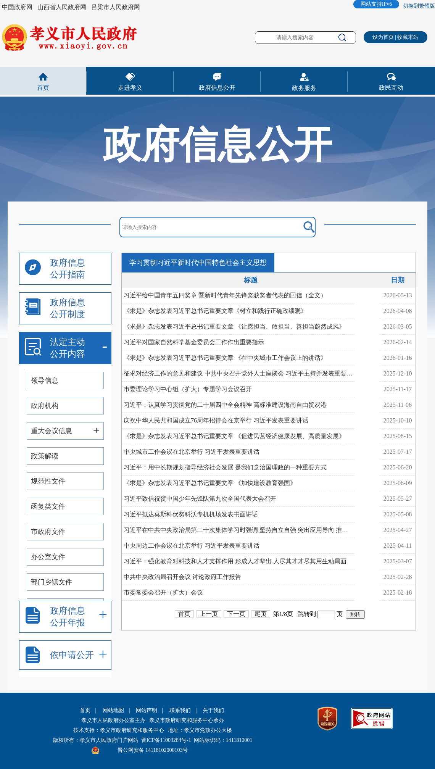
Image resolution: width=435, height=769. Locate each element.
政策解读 (44, 456)
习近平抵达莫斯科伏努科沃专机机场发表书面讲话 (191, 514)
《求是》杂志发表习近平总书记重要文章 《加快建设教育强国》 (210, 483)
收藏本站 (408, 37)
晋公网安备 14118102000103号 (153, 750)
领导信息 (44, 380)
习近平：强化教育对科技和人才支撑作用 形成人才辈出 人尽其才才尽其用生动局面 (235, 561)
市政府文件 (48, 531)
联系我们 (180, 710)
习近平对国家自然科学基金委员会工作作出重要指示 (194, 342)
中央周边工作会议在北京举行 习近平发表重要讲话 (191, 545)
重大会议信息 (51, 431)
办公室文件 (48, 557)
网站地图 (113, 710)
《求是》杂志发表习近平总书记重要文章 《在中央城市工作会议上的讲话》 (225, 358)
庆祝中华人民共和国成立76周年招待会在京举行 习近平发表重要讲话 (216, 420)
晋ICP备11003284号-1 (166, 740)
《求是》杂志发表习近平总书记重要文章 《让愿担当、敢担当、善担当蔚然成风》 (234, 326)
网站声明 (146, 710)
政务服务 (304, 88)
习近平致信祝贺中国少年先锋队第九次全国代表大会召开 (200, 498)
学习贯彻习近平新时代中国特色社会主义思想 (198, 262)
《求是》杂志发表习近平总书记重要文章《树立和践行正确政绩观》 (215, 311)
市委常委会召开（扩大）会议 (163, 592)
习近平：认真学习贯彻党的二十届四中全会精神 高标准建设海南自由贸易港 (225, 404)
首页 (43, 87)
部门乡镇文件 (51, 582)
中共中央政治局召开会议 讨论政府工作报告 (182, 577)
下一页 (236, 614)
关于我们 (213, 710)
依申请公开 (72, 655)
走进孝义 (130, 87)
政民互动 (391, 87)
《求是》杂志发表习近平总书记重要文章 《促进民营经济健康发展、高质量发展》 (234, 436)
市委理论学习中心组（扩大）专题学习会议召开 (188, 389)
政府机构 (44, 405)
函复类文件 (48, 506)
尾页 (260, 614)
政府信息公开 (217, 87)
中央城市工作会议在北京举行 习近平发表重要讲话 (191, 451)
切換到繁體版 (419, 6)
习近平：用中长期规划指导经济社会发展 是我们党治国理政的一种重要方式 (225, 467)
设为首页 (383, 37)
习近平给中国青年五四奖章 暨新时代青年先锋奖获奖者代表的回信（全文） (225, 295)
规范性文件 (48, 481)
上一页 (209, 614)
